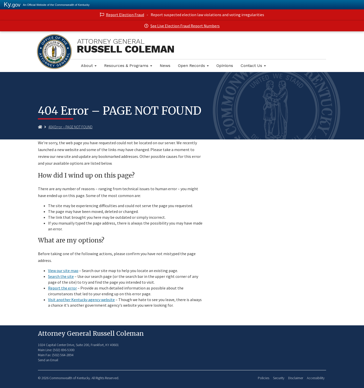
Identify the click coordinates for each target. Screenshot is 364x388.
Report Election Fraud (125, 14)
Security (278, 378)
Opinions (224, 65)
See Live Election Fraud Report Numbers (185, 25)
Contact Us (253, 65)
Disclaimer (295, 378)
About (89, 65)
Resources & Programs (128, 65)
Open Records (193, 65)
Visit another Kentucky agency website (81, 299)
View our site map (63, 270)
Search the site (61, 276)
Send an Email (48, 360)
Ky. (12, 4)
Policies (263, 378)
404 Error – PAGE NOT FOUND (70, 127)
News (165, 65)
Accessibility (316, 378)
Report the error (62, 287)
